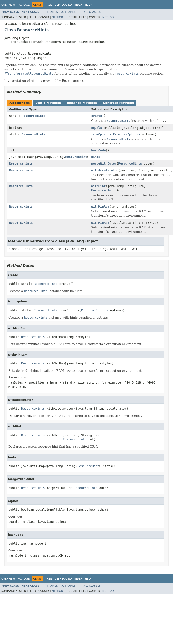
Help (88, 4)
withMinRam (100, 206)
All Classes (92, 12)
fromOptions (101, 134)
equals (96, 128)
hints (95, 157)
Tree (48, 4)
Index (78, 4)
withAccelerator (104, 170)
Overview (8, 4)
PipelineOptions (126, 134)
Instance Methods (82, 103)
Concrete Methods (118, 103)
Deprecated (63, 4)
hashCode (98, 150)
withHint (98, 186)
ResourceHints (33, 115)
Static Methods (48, 103)
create (96, 115)
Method (57, 17)
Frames (52, 12)
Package (24, 4)
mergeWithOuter (104, 163)
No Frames (68, 12)
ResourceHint (76, 157)
